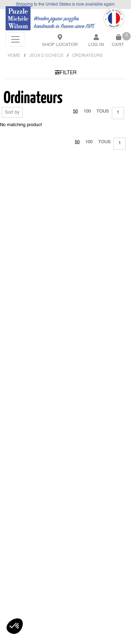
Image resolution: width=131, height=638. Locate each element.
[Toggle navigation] (15, 39)
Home (14, 56)
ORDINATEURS (87, 56)
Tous (102, 111)
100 (87, 111)
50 (75, 111)
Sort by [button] (12, 112)
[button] (14, 626)
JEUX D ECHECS (46, 56)
